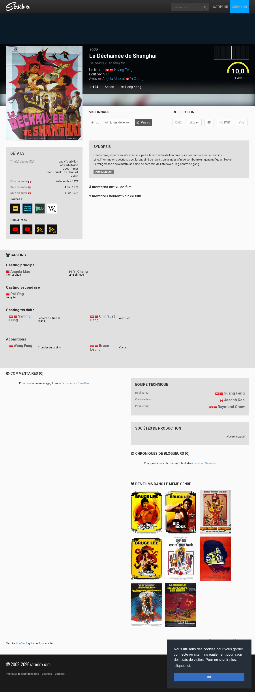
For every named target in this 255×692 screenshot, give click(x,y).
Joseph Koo (234, 400)
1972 (93, 50)
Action (109, 87)
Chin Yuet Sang (102, 318)
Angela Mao (111, 79)
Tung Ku (11, 297)
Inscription (220, 6)
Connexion (239, 6)
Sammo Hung (20, 318)
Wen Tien (124, 318)
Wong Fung (23, 346)
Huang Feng (123, 70)
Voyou (123, 347)
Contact (60, 673)
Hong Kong (131, 87)
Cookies (47, 673)
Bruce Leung (99, 348)
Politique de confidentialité (22, 673)
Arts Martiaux (103, 171)
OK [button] (209, 677)
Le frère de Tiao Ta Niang (49, 319)
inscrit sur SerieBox (77, 383)
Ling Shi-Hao (76, 274)
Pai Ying (17, 294)
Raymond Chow (231, 406)
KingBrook (21, 643)
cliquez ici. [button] (182, 666)
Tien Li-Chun (13, 274)
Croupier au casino (49, 347)
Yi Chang (136, 79)
